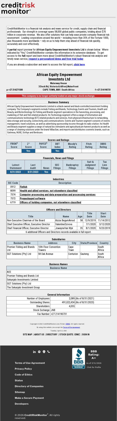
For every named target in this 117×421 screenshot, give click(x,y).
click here (79, 64)
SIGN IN (85, 334)
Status (19, 380)
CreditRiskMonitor (35, 415)
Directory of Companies (29, 386)
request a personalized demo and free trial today (56, 58)
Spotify (39, 351)
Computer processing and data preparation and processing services (57, 194)
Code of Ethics (24, 374)
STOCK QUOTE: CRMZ (69, 334)
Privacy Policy (23, 368)
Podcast (44, 351)
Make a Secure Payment (29, 398)
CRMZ (68, 324)
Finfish (23, 186)
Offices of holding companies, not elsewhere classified (50, 202)
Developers (22, 403)
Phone (48, 351)
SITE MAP (27, 334)
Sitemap (20, 392)
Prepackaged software (32, 198)
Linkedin (34, 351)
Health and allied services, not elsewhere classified (48, 190)
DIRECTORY (51, 334)
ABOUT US (39, 334)
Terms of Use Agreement (71, 327)
